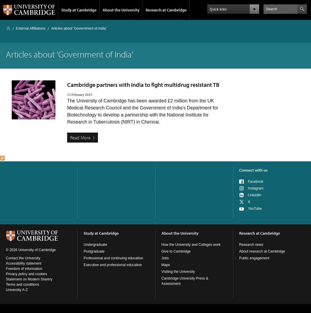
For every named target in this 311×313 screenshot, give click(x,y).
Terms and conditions (22, 284)
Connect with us (253, 170)
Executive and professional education (113, 265)
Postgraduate (94, 251)
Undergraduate (95, 245)
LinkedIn (254, 195)
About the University (121, 10)
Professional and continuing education (113, 258)
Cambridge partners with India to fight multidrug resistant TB (143, 84)
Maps (166, 265)
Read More (80, 138)
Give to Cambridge (176, 251)
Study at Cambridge (78, 10)
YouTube (255, 209)
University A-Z (17, 290)
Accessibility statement (23, 263)
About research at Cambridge (262, 251)
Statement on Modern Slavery (29, 279)
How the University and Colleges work (191, 245)
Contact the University (23, 258)
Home (8, 28)
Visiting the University (178, 272)
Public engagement (254, 258)
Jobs (165, 258)
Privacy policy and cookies (26, 274)
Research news (251, 245)
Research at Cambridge (166, 10)
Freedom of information (24, 269)
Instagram (256, 188)
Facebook (256, 182)
